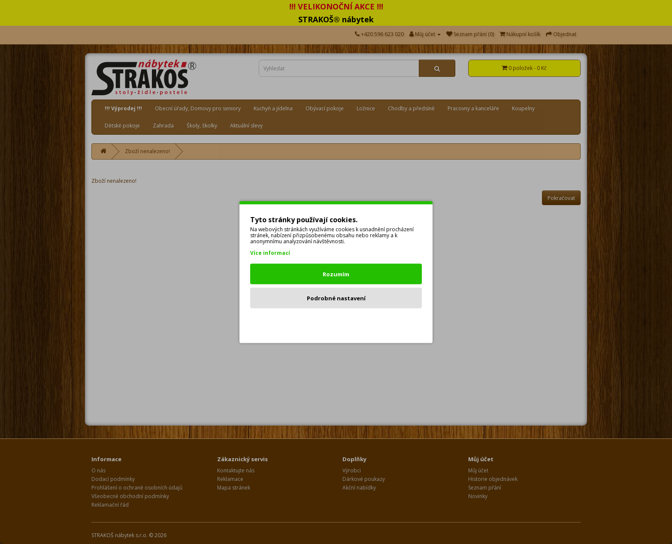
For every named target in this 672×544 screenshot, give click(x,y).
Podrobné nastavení (336, 298)
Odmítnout (336, 322)
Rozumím (336, 274)
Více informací (270, 253)
